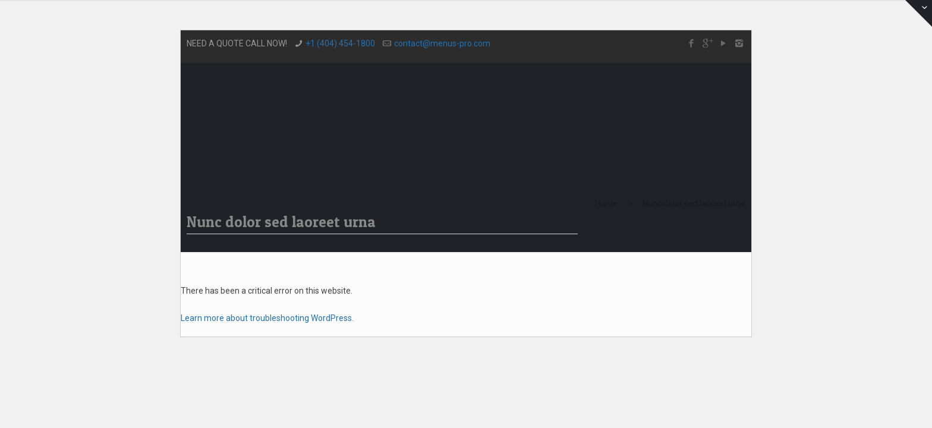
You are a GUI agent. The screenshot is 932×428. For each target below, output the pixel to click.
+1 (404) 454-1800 (340, 43)
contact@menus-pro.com (442, 43)
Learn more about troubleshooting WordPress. (267, 318)
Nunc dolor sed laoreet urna (694, 203)
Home (606, 203)
